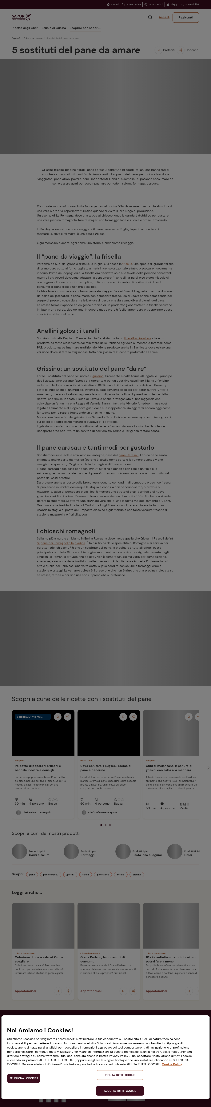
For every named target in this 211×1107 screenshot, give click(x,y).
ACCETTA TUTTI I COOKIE (120, 1091)
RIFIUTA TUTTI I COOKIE (120, 1075)
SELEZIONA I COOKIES (24, 1078)
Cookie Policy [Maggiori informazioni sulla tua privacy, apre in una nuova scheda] (172, 1064)
